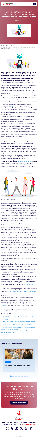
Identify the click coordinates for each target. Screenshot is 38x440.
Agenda (9, 422)
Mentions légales (11, 435)
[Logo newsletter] (30, 429)
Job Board (25, 422)
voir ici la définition (23, 234)
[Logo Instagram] (12, 429)
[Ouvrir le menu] (34, 4)
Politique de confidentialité (20, 435)
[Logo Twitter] (21, 429)
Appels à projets (17, 422)
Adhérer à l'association (8, 424)
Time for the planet (15, 106)
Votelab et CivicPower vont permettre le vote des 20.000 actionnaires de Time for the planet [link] (18, 48)
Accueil (2, 45)
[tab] (11, 376)
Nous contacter (17, 424)
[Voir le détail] (19, 360)
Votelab (28, 88)
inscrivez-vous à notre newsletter (14, 307)
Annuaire (3, 422)
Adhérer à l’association (19, 402)
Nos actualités (9, 45)
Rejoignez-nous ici (11, 310)
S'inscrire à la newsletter (28, 424)
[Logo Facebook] (7, 429)
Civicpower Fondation (23, 161)
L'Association (33, 422)
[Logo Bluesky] (26, 429)
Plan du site (28, 435)
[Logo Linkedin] (17, 429)
